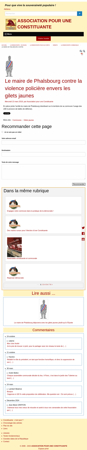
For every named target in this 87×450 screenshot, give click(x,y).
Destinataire (6, 150)
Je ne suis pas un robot (11, 132)
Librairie (6, 433)
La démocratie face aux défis (40, 45)
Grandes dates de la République (15, 439)
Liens (5, 428)
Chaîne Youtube (43, 38)
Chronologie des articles (12, 423)
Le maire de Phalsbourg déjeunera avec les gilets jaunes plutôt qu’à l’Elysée (43, 323)
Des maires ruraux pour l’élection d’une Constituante (27, 230)
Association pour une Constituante (40, 101)
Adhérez (7, 9)
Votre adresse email (9, 138)
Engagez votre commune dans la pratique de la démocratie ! (30, 211)
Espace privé (43, 449)
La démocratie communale (70, 45)
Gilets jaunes (29, 120)
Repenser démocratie (15, 278)
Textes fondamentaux (11, 436)
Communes (17, 120)
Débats (55, 45)
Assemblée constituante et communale (22, 258)
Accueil (4, 45)
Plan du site (7, 426)
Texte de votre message (10, 162)
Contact (6, 441)
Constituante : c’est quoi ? (13, 420)
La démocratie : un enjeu (18, 45)
